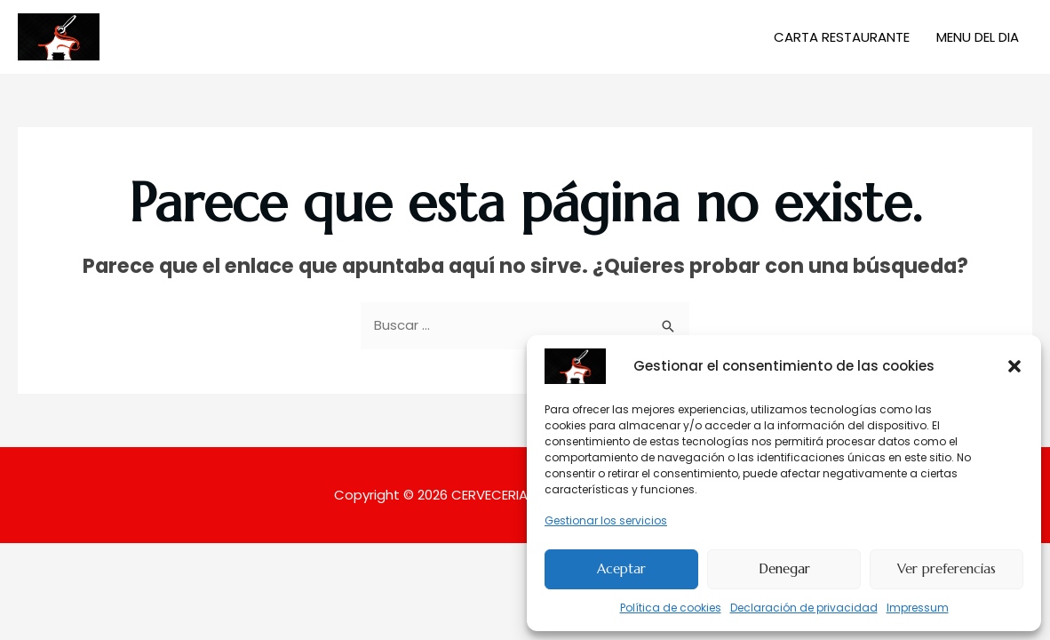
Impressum (918, 607)
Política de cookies (670, 607)
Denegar (784, 568)
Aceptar (621, 568)
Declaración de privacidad (804, 607)
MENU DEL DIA (977, 37)
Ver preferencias (946, 568)
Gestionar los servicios (606, 520)
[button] (1014, 366)
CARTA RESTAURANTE (842, 37)
